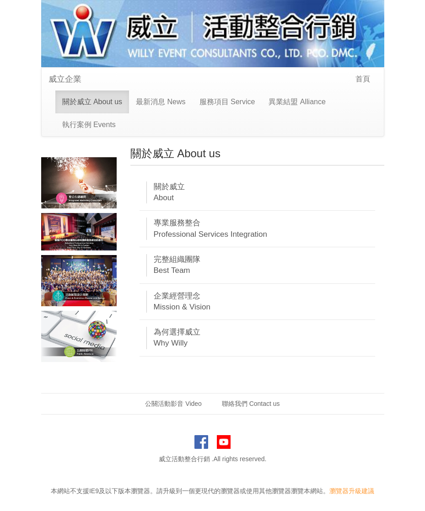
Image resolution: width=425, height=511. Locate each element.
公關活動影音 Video (173, 403)
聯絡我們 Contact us (251, 403)
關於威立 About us (92, 102)
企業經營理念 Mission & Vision (182, 301)
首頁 (362, 79)
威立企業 (64, 79)
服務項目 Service (227, 102)
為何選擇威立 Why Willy (177, 337)
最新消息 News (160, 102)
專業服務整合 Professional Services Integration (211, 228)
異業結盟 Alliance (297, 102)
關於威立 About (169, 192)
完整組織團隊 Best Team (177, 265)
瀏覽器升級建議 (351, 491)
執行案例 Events (89, 124)
